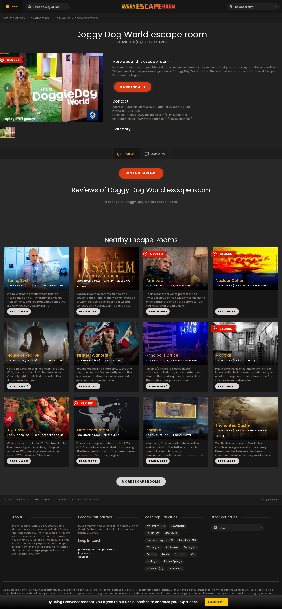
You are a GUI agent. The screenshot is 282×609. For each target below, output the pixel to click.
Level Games (63, 18)
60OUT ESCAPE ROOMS (48, 285)
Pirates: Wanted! (92, 355)
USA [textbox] (222, 528)
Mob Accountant (93, 430)
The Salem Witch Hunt (98, 276)
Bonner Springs (173, 561)
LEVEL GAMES (157, 42)
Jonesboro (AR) (187, 540)
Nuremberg (175, 568)
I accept (216, 602)
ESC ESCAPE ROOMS (255, 285)
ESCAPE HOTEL (182, 435)
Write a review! (141, 173)
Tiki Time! (16, 430)
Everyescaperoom (14, 18)
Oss (193, 554)
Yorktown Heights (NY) (160, 540)
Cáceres (151, 554)
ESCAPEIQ (249, 360)
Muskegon (152, 561)
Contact (83, 556)
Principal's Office (162, 355)
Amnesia (154, 280)
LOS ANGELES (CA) (129, 42)
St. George (172, 547)
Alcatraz (224, 355)
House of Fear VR (23, 355)
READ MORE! (19, 311)
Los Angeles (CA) (40, 18)
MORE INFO (130, 86)
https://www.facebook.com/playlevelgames (157, 115)
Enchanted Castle (233, 425)
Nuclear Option (230, 280)
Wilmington (153, 547)
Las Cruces (153, 533)
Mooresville (171, 533)
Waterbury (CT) (156, 526)
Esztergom (190, 547)
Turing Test (17, 280)
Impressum (84, 553)
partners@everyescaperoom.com (97, 549)
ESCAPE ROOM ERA (185, 360)
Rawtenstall (178, 526)
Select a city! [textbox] (244, 7)
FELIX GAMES (111, 435)
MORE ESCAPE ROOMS (141, 481)
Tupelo (165, 554)
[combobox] (253, 6)
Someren (180, 554)
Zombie (153, 430)
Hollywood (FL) (155, 568)
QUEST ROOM (181, 285)
